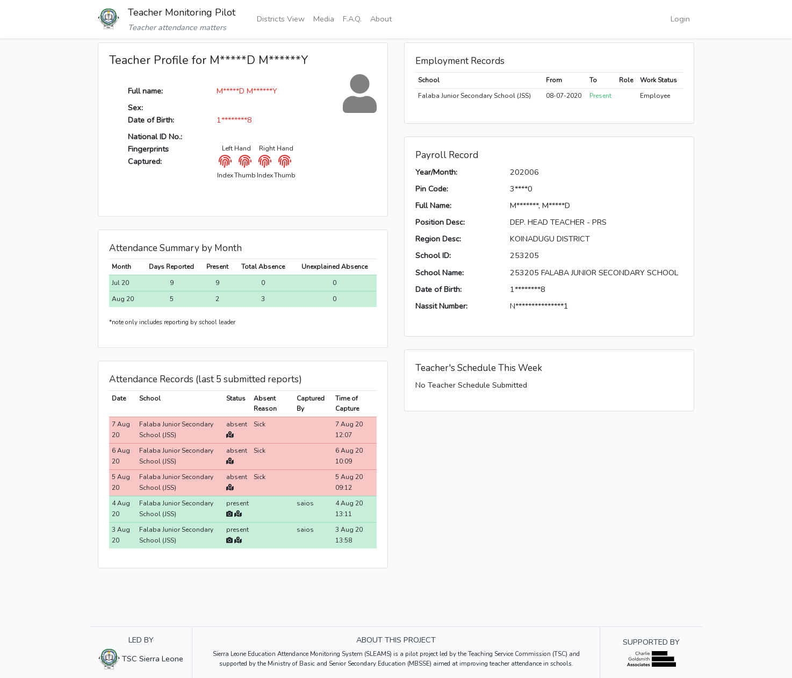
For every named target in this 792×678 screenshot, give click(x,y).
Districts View (281, 18)
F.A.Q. (352, 18)
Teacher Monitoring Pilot (181, 12)
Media (323, 18)
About (381, 18)
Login (680, 18)
